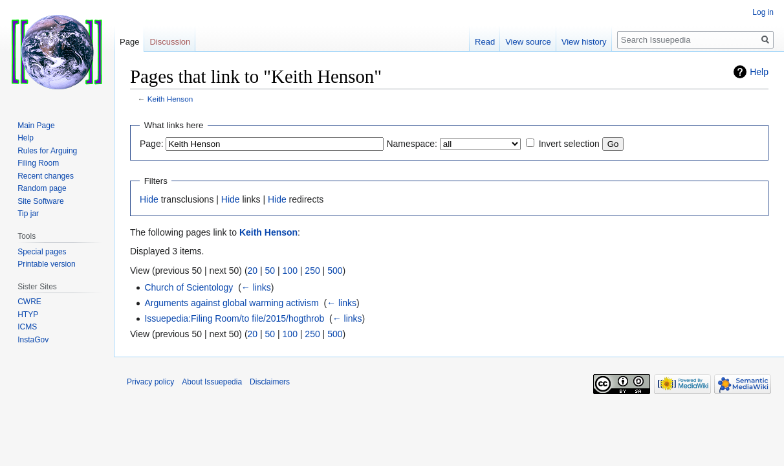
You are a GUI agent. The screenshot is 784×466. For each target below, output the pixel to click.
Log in (763, 12)
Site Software (40, 201)
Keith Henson (170, 98)
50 (270, 270)
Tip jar (28, 213)
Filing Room (38, 163)
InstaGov (33, 339)
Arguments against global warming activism (231, 303)
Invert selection (569, 144)
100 (290, 270)
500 (334, 270)
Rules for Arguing (47, 150)
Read (485, 42)
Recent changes (45, 176)
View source (528, 42)
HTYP (27, 314)
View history (584, 42)
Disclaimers (270, 381)
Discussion (169, 42)
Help (759, 72)
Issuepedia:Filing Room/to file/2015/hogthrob (234, 318)
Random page (41, 188)
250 (312, 270)
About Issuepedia (212, 381)
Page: (152, 144)
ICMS (27, 326)
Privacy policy (150, 381)
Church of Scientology (188, 287)
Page (129, 42)
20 (253, 270)
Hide (149, 199)
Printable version (46, 264)
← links (256, 287)
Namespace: (411, 144)
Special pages (41, 251)
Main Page (35, 125)
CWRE (29, 301)
